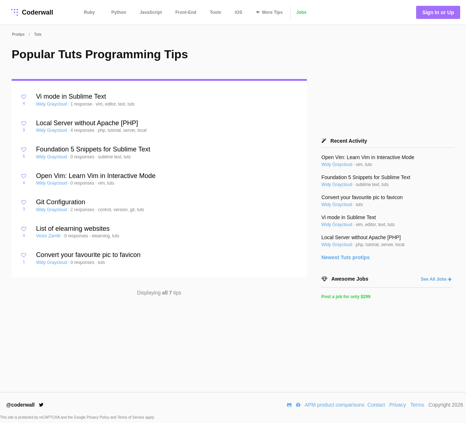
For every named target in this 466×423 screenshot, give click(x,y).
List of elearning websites (73, 228)
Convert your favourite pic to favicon (88, 254)
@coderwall (25, 405)
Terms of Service (131, 417)
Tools (215, 12)
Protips (18, 34)
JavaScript (151, 12)
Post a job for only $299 (346, 296)
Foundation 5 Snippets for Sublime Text (93, 149)
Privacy (397, 405)
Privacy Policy (98, 417)
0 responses (83, 156)
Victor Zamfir (49, 235)
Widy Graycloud (52, 104)
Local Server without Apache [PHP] (87, 123)
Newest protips (345, 257)
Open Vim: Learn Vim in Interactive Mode (96, 175)
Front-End (185, 12)
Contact (376, 405)
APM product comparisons (334, 405)
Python (118, 12)
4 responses (83, 130)
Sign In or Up (438, 12)
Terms (417, 405)
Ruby (89, 12)
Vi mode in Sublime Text (71, 96)
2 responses (83, 209)
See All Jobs (436, 279)
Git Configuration (60, 202)
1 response (82, 104)
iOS (238, 12)
